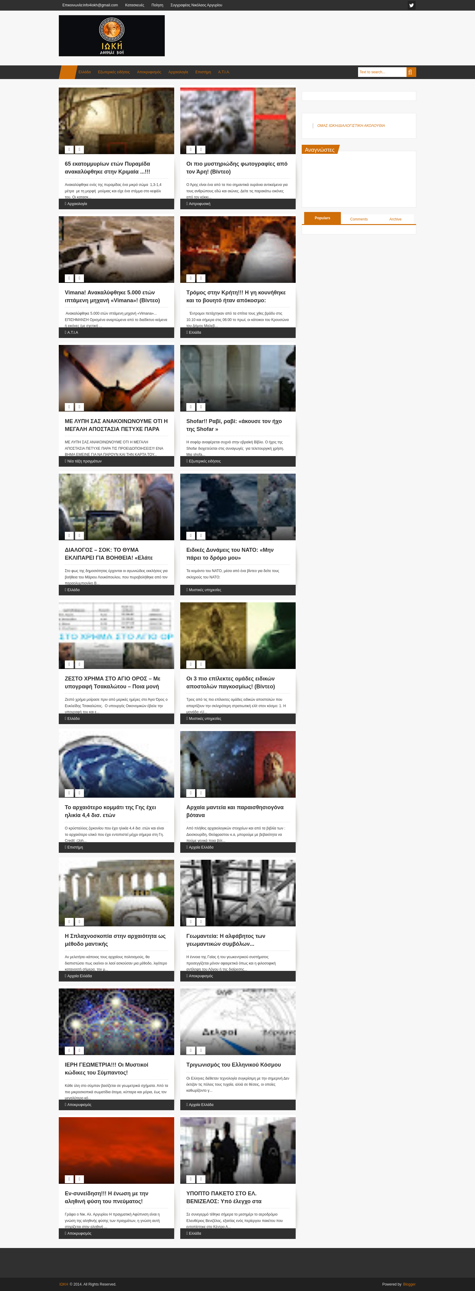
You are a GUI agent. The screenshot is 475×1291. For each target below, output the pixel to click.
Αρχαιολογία (178, 72)
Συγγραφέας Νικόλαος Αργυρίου (196, 5)
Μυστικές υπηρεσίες (205, 590)
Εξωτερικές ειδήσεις (114, 72)
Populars (322, 218)
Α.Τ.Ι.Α (72, 332)
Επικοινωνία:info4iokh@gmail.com (90, 5)
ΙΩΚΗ (63, 1284)
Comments (359, 219)
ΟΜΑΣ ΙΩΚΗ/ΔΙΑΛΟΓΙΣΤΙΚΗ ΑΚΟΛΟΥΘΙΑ (351, 126)
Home (68, 72)
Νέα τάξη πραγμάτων (84, 461)
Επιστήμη (203, 72)
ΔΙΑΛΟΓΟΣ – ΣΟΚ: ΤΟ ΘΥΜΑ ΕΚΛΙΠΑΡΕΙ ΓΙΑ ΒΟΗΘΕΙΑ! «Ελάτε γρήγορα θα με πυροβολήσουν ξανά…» (116, 557)
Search (411, 72)
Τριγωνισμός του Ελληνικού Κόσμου (233, 1065)
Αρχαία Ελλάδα (201, 847)
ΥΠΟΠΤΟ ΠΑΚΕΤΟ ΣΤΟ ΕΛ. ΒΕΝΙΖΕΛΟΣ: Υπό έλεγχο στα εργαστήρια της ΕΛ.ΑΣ (223, 1201)
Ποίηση (157, 5)
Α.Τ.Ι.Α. (224, 72)
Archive (395, 219)
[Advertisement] (306, 30)
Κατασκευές (134, 5)
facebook (412, 5)
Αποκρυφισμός (149, 72)
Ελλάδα (84, 72)
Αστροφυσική (200, 204)
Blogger (409, 1284)
